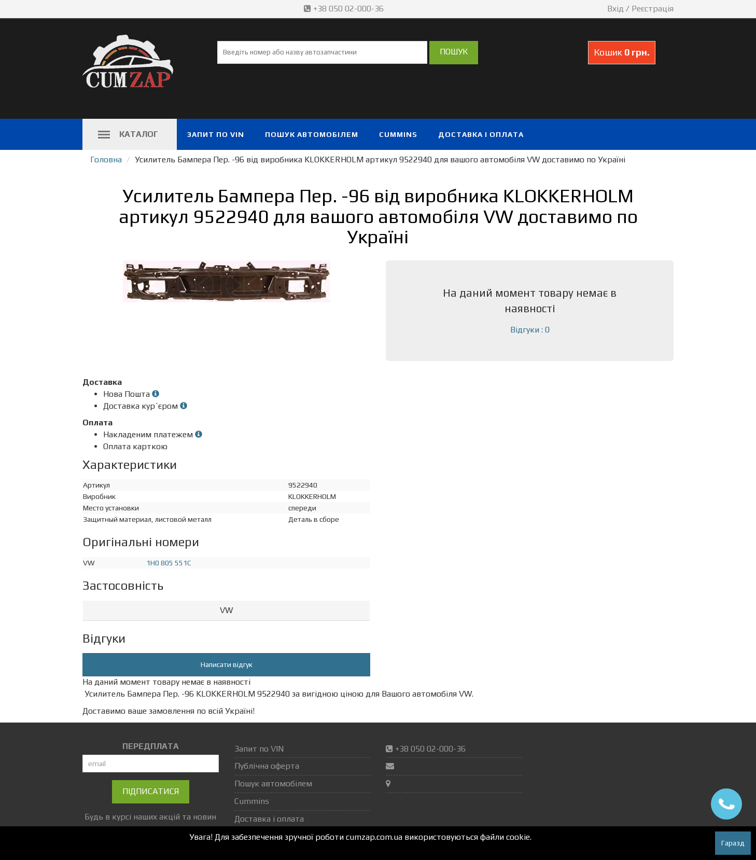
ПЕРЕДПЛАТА (150, 746)
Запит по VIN (215, 134)
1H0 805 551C (168, 563)
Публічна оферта (266, 766)
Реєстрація (653, 8)
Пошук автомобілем (311, 134)
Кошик (622, 52)
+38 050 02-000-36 (345, 8)
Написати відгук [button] (227, 664)
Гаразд (733, 843)
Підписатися (150, 791)
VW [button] (226, 610)
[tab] (226, 611)
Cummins (398, 134)
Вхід (615, 8)
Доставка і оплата (481, 134)
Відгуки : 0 (530, 330)
